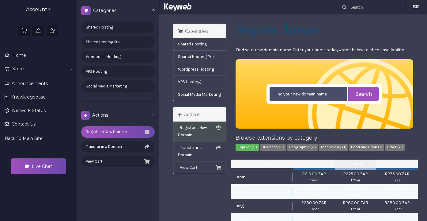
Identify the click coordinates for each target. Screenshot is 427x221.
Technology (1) (333, 147)
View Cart (118, 161)
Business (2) (273, 147)
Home (18, 55)
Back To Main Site (24, 138)
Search (363, 94)
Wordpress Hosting (103, 56)
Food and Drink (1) (366, 147)
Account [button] (38, 9)
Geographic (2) (302, 147)
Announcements (29, 83)
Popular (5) (247, 147)
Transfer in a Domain (118, 146)
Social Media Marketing (106, 86)
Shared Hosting (99, 27)
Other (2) (395, 147)
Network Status (28, 110)
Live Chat (38, 166)
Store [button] (41, 69)
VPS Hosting (96, 71)
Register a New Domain (118, 132)
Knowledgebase (28, 97)
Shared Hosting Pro (103, 42)
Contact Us (23, 124)
